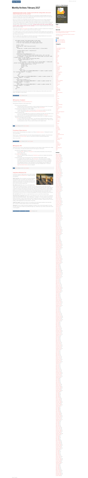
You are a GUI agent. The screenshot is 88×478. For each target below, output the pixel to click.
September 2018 (58, 262)
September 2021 (58, 218)
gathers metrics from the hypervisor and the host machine (36, 111)
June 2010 (57, 379)
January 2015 (58, 314)
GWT (57, 91)
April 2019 (57, 253)
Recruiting (57, 121)
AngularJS (57, 51)
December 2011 (58, 359)
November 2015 (58, 302)
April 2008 (57, 410)
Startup (57, 130)
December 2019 (58, 244)
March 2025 (58, 168)
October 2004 (58, 461)
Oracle (57, 110)
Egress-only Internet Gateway (22, 164)
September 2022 (58, 204)
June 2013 (57, 337)
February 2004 (58, 470)
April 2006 (57, 439)
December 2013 (58, 330)
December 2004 (58, 458)
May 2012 (57, 353)
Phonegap (57, 112)
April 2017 (57, 282)
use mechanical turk (23, 175)
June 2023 (57, 193)
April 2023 (57, 196)
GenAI (57, 85)
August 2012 (58, 349)
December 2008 (58, 401)
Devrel (57, 78)
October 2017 (58, 275)
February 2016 (58, 299)
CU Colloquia (58, 74)
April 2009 (57, 396)
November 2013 (58, 331)
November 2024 (58, 173)
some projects (31, 151)
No (17, 118)
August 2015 (58, 306)
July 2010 (57, 378)
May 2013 (57, 338)
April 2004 (57, 468)
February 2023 (58, 198)
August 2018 (58, 263)
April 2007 (57, 425)
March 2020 (58, 240)
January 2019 (58, 257)
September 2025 (58, 161)
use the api (38, 110)
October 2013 (58, 332)
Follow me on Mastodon (60, 42)
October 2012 (58, 347)
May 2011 (57, 366)
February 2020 (58, 241)
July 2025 (57, 163)
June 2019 (57, 251)
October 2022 (58, 203)
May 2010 (57, 380)
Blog (56, 58)
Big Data (57, 56)
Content (57, 70)
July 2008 (57, 407)
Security (57, 126)
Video (57, 146)
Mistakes (57, 103)
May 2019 (57, 252)
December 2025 (58, 157)
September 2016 (58, 290)
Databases (57, 75)
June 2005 (57, 451)
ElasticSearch (58, 81)
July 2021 (57, 221)
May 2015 (57, 310)
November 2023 (58, 187)
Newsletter (57, 108)
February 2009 (58, 398)
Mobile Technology (59, 104)
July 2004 (57, 464)
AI (56, 46)
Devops (57, 76)
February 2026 (58, 155)
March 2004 (58, 469)
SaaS (56, 124)
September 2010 (58, 376)
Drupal (57, 79)
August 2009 (58, 391)
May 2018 (57, 266)
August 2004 (58, 463)
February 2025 (58, 169)
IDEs (57, 94)
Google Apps (58, 88)
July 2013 (57, 336)
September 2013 (58, 334)
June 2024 (57, 179)
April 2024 (57, 181)
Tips (56, 140)
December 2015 (58, 301)
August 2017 (58, 277)
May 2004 (57, 467)
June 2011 (57, 365)
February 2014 (58, 328)
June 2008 (57, 408)
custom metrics (42, 107)
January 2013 (58, 343)
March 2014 (58, 326)
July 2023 (57, 192)
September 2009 (58, 390)
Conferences (58, 68)
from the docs (36, 158)
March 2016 (58, 298)
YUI (56, 150)
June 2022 (57, 208)
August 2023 (58, 191)
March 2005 (58, 455)
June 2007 (57, 422)
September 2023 (58, 190)
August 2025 (58, 162)
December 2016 (58, 287)
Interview (57, 96)
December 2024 (58, 172)
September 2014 (58, 319)
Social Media (58, 129)
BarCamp (57, 55)
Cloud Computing (59, 66)
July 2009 (57, 392)
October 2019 (58, 246)
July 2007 (57, 421)
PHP (56, 114)
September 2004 (58, 462)
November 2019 (58, 245)
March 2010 (58, 383)
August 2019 (58, 248)
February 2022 (58, 212)
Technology (58, 133)
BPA (56, 61)
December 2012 (58, 344)
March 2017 (58, 283)
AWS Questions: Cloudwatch (19, 100)
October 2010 (58, 374)
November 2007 (58, 416)
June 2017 (57, 280)
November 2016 (58, 288)
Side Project (58, 128)
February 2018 (58, 270)
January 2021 (58, 228)
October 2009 (58, 389)
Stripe (57, 132)
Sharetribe (57, 127)
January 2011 (58, 371)
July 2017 (57, 278)
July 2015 (57, 307)
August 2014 (58, 320)
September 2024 (58, 175)
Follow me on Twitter (60, 39)
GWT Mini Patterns (59, 92)
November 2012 (58, 346)
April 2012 (57, 354)
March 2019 (58, 254)
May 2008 (57, 409)
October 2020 (58, 232)
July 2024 (57, 178)
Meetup (57, 102)
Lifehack (57, 100)
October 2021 (58, 217)
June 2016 (57, 294)
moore (20, 95)
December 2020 (58, 229)
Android (57, 50)
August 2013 (58, 335)
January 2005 (58, 457)
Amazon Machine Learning (60, 48)
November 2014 (58, 317)
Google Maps (58, 90)
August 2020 (58, 234)
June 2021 (57, 222)
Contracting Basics (59, 72)
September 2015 (58, 305)
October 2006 (58, 432)
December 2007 (58, 415)
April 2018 (57, 268)
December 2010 (58, 372)
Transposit (57, 142)
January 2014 (58, 329)
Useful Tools (58, 145)
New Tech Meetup (59, 106)
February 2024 (58, 184)
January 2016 (58, 300)
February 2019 (58, 256)
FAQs (22, 151)
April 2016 (57, 296)
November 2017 (58, 274)
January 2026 (58, 156)
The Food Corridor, (23, 136)
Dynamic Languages (59, 80)
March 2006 (58, 440)
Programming (58, 117)
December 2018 (58, 258)
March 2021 (58, 226)
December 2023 (58, 186)
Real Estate (58, 120)
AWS (57, 54)
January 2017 (58, 286)
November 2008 (58, 402)
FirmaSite (15, 477)
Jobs (56, 99)
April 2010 (57, 382)
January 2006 (58, 443)
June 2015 (57, 308)
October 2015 (58, 304)
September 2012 (58, 348)
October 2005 (58, 446)
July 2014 (57, 322)
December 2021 (58, 215)
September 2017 (58, 276)
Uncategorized (58, 144)
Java (56, 97)
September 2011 (58, 361)
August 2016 (58, 292)
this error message (24, 28)
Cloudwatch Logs (36, 155)
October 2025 (58, 160)
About (57, 26)
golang (57, 87)
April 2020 (57, 239)
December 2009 (58, 386)
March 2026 (58, 154)
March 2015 (58, 312)
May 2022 (57, 209)
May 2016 (57, 295)
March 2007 (58, 426)
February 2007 (58, 427)
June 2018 (57, 265)
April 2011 (57, 367)
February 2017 (58, 284)
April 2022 (57, 210)
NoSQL (57, 109)
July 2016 (57, 293)
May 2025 (57, 166)
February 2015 (58, 313)
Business (57, 62)
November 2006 (58, 431)
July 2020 (57, 235)
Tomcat (57, 141)
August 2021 (58, 220)
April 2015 (57, 311)
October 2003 (58, 475)
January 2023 (58, 199)
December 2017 (58, 272)
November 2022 (58, 202)
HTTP (57, 93)
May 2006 (57, 438)
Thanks (57, 136)
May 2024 (57, 180)
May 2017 (57, 281)
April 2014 (57, 325)
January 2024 (58, 185)
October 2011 (58, 360)
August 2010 (58, 377)
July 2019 (57, 250)
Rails (57, 118)
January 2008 (58, 414)
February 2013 (58, 342)
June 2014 (57, 323)
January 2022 (58, 214)
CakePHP (57, 63)
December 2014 (58, 316)
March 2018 (58, 269)
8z (56, 45)
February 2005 (58, 456)
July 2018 (57, 264)
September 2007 (58, 419)
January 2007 (58, 428)
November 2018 (58, 259)
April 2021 (57, 224)
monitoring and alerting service (27, 101)
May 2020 (57, 238)
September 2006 (58, 433)
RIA (56, 122)
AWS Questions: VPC (17, 145)
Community (58, 67)
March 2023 (58, 197)
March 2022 (58, 211)
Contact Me (58, 27)
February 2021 (58, 227)
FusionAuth (58, 84)
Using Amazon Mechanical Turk (19, 172)
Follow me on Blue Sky (60, 40)
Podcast (57, 115)
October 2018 (58, 260)
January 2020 (58, 242)
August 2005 (58, 449)
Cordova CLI (58, 73)
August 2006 (58, 434)
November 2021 (58, 216)
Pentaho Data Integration (60, 111)
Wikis (57, 148)
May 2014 (57, 324)
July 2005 (57, 450)
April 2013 (57, 340)
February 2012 (58, 356)
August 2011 (58, 362)
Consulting (57, 69)
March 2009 (58, 397)
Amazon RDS (58, 49)
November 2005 (58, 445)
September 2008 (58, 404)
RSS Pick (57, 123)
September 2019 (58, 247)
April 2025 (57, 167)
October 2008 (58, 403)
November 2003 (58, 474)
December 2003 (58, 473)
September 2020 (58, 233)
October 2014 (58, 318)
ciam (56, 64)
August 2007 (58, 420)
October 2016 (58, 289)
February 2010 (58, 384)
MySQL (57, 105)
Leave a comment (30, 141)
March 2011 (58, 368)
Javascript (57, 98)
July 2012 (57, 350)
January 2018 (58, 271)
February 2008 (58, 413)
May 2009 (57, 395)
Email (57, 82)
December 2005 (58, 444)
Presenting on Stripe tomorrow (20, 130)
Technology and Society (60, 134)
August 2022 (58, 205)
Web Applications (59, 147)
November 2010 (58, 373)
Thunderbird (58, 139)
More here (46, 114)
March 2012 (58, 355)
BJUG (57, 57)
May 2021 (57, 223)
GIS (56, 86)
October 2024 (58, 174)
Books (57, 60)
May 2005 (57, 452)
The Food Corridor (59, 138)
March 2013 (58, 341)
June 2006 (57, 437)
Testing (57, 135)
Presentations (58, 116)
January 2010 (58, 385)
